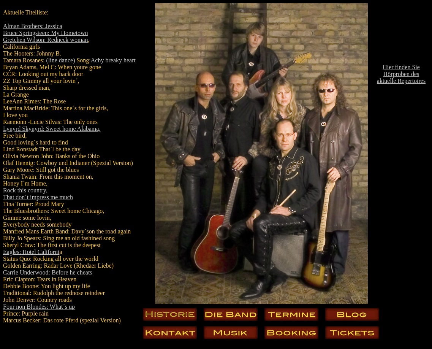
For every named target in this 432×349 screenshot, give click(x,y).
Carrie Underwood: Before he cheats (47, 272)
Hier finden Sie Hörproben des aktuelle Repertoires (401, 74)
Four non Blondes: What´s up (39, 306)
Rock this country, (25, 190)
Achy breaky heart (113, 60)
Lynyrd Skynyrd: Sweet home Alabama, (51, 128)
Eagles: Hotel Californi (31, 252)
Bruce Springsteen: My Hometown (45, 33)
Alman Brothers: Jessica (32, 26)
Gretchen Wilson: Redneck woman (45, 39)
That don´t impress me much (38, 197)
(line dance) (60, 60)
